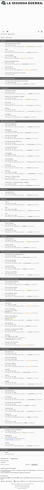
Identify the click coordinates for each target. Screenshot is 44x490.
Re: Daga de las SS (16, 432)
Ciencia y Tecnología (11, 135)
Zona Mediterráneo (11, 293)
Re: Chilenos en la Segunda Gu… (19, 173)
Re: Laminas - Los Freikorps (17, 185)
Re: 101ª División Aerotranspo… (18, 241)
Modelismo (8, 436)
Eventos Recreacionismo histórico (15, 73)
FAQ (6, 49)
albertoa (29, 241)
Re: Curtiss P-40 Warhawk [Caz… (19, 216)
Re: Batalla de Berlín (16, 269)
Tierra (7, 202)
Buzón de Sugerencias (12, 61)
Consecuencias (9, 192)
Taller (6, 452)
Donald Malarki (31, 399)
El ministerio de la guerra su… (18, 313)
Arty (19, 485)
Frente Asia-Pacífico (11, 272)
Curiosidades (9, 159)
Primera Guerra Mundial (8, 78)
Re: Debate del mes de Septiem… (19, 393)
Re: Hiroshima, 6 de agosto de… (18, 274)
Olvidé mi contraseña (4, 464)
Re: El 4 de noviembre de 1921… (18, 111)
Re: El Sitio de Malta (16, 257)
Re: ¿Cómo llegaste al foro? (17, 69)
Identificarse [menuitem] (39, 32)
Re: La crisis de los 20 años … (18, 105)
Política (7, 108)
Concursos (8, 396)
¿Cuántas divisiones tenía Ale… (18, 417)
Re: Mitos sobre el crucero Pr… (18, 195)
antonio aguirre (31, 144)
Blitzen (29, 204)
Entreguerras (4, 88)
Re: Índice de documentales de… (18, 354)
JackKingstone (31, 411)
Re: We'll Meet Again (16, 372)
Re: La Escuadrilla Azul (16, 247)
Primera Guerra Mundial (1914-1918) (16, 81)
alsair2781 (29, 150)
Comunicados (9, 55)
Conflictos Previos (10, 91)
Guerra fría (4, 189)
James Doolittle (26, 372)
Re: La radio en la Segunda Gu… (18, 126)
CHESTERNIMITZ (10, 439)
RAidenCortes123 (32, 161)
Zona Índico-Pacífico (11, 287)
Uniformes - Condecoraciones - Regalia (17, 182)
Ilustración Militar (10, 363)
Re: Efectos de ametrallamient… (18, 378)
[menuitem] (24, 481)
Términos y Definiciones (12, 176)
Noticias (7, 335)
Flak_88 (29, 378)
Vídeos (7, 375)
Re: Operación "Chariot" (17, 263)
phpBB (18, 483)
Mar (6, 208)
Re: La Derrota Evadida (17, 422)
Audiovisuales (5, 349)
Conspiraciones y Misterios (13, 141)
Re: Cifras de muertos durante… (18, 320)
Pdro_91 (30, 210)
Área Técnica (4, 450)
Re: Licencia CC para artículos (18, 52)
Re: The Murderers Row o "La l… (18, 290)
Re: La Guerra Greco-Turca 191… (19, 93)
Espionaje (8, 165)
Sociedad (8, 114)
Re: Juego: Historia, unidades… (18, 411)
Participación (4, 388)
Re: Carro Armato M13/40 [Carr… (19, 204)
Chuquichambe (32, 173)
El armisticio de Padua (16, 83)
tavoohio (29, 52)
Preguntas (8, 414)
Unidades (3, 236)
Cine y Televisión (10, 309)
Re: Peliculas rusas (16, 64)
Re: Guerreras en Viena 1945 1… (19, 438)
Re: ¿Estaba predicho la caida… (18, 144)
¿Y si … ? (7, 420)
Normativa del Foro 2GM (12, 43)
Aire (6, 213)
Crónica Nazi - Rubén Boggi (17, 326)
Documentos (9, 323)
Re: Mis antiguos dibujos (17, 405)
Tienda (7, 443)
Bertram (24, 58)
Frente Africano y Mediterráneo (14, 254)
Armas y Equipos (5, 220)
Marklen (28, 99)
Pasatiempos (9, 408)
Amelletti (26, 83)
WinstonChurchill (10, 339)
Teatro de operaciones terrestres (10, 251)
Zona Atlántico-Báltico (12, 282)
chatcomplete (30, 105)
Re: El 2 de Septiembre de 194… (18, 156)
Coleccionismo (5, 427)
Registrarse (12, 34)
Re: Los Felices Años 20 (17, 117)
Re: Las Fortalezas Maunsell (17, 138)
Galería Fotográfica (11, 357)
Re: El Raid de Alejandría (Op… (18, 296)
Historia (7, 171)
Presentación (9, 67)
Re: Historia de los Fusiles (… (18, 99)
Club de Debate (10, 391)
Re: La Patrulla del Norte (17, 284)
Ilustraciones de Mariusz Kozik (18, 366)
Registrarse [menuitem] (42, 32)
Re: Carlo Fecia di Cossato (17, 132)
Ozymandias (28, 132)
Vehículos (3, 199)
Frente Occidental (10, 260)
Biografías (8, 130)
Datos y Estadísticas (11, 316)
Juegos (7, 381)
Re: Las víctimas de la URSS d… (18, 331)
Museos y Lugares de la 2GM (14, 329)
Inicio (3, 31)
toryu (11, 311)
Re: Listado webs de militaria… (18, 445)
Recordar (28, 464)
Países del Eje (9, 229)
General (3, 41)
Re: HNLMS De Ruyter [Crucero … (19, 210)
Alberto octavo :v (25, 179)
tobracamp (29, 445)
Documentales (9, 352)
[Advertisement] (22, 17)
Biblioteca (8, 303)
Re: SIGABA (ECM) (16, 226)
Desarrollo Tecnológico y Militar (14, 96)
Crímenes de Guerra (11, 147)
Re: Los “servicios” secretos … (18, 167)
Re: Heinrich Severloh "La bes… (18, 161)
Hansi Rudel (25, 64)
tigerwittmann (29, 185)
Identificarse (4, 34)
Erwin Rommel (31, 46)
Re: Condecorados (16, 58)
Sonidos (7, 369)
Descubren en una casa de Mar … (19, 337)
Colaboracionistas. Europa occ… (18, 305)
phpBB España (27, 486)
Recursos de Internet (11, 342)
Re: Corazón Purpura (16, 344)
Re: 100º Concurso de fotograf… (18, 399)
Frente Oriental (9, 266)
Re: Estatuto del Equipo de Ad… (18, 46)
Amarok (25, 344)
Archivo (3, 300)
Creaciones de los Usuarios (13, 402)
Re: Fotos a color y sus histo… (18, 360)
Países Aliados (9, 223)
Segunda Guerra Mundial (8, 121)
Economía (8, 102)
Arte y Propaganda (10, 124)
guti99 (11, 318)
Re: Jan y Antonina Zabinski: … (18, 150)
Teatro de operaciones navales (10, 279)
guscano (25, 432)
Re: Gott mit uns (15, 179)
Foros (8, 32)
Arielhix (2, 479)
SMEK (29, 417)
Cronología (8, 153)
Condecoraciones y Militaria (13, 430)
